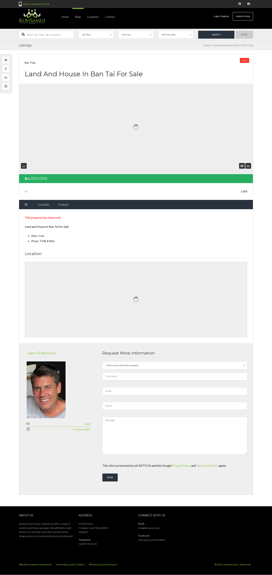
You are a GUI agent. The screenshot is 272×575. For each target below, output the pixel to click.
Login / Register (221, 16)
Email (87, 423)
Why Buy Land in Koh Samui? (103, 564)
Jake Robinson (41, 353)
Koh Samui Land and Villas (151, 539)
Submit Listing (243, 16)
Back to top (245, 564)
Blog (78, 16)
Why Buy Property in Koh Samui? (35, 564)
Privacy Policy (181, 465)
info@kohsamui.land (148, 528)
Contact (110, 16)
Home (65, 16)
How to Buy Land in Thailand (70, 564)
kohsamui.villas (81, 429)
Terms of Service (207, 465)
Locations (93, 16)
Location (43, 204)
